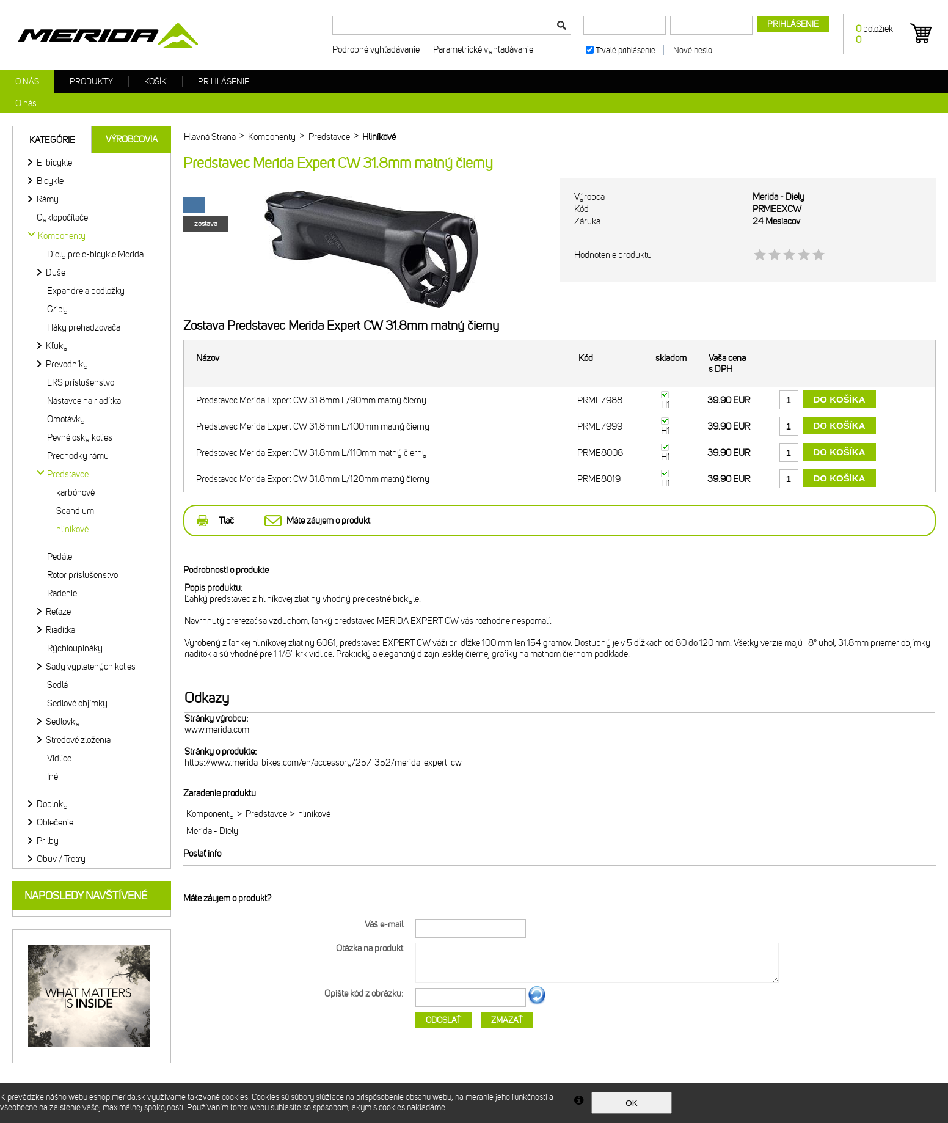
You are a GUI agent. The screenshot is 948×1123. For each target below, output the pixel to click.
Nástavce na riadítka (84, 400)
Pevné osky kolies (79, 437)
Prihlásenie (223, 81)
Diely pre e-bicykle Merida (95, 254)
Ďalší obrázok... (537, 1002)
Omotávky (66, 419)
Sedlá (57, 684)
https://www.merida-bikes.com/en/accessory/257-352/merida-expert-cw (323, 762)
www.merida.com (216, 729)
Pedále (59, 556)
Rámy (48, 199)
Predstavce (266, 813)
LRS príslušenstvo (80, 382)
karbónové (75, 492)
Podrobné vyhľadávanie (376, 49)
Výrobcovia (132, 139)
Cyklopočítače (62, 217)
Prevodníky (67, 364)
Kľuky (57, 345)
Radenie (62, 593)
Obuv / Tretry (61, 859)
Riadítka (60, 629)
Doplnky (52, 804)
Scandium (75, 510)
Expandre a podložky (86, 290)
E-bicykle (54, 162)
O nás (27, 81)
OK (631, 1103)
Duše (55, 272)
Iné (52, 776)
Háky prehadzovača (83, 327)
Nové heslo (692, 50)
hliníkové (72, 529)
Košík (155, 81)
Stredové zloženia (78, 739)
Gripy (57, 309)
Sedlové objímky (77, 703)
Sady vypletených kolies (91, 666)
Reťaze (58, 611)
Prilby (48, 840)
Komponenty (210, 813)
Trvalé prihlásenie (625, 50)
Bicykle (50, 180)
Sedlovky (63, 721)
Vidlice (59, 758)
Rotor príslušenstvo (82, 574)
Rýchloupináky (75, 648)
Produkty (91, 81)
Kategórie (52, 139)
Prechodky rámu (78, 455)
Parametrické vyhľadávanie (483, 49)
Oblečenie (55, 822)
